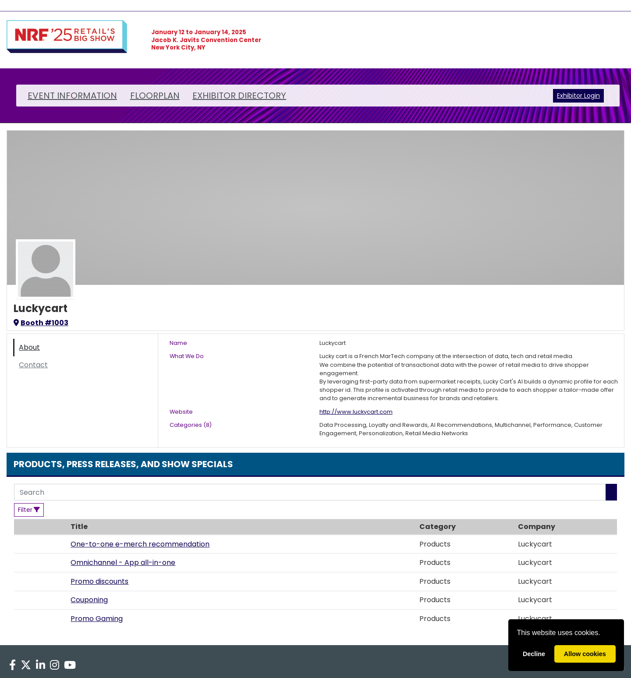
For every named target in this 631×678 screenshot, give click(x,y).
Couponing (89, 600)
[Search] (310, 492)
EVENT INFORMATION (72, 95)
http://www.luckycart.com (356, 411)
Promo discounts (99, 581)
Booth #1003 (41, 323)
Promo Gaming (97, 619)
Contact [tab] (33, 365)
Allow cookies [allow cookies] (585, 653)
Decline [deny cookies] (534, 653)
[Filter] (29, 510)
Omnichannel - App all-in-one (123, 562)
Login (592, 95)
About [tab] (29, 347)
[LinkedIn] (40, 665)
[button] (40, 544)
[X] (25, 665)
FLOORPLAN (155, 95)
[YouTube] (70, 665)
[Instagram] (55, 665)
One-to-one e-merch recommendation (140, 544)
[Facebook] (12, 665)
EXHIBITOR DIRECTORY (239, 95)
